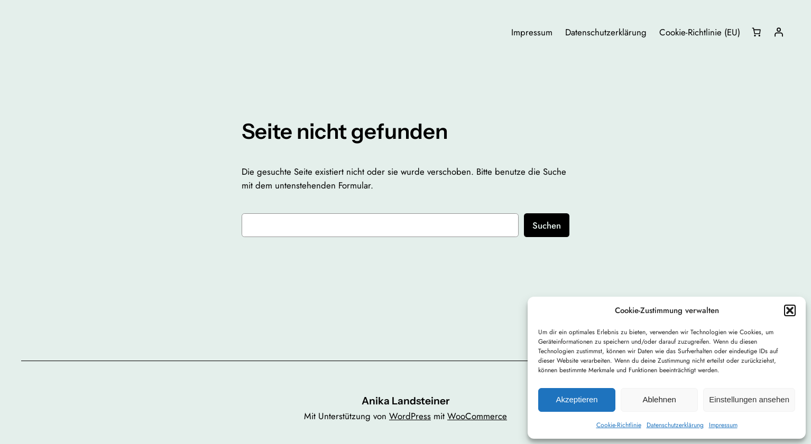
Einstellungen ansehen (749, 399)
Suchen (546, 225)
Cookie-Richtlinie (618, 425)
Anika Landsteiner (405, 400)
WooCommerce (477, 416)
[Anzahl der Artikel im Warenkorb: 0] (756, 32)
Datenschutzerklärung (675, 425)
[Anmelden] (779, 32)
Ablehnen (659, 399)
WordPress (410, 416)
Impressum (723, 425)
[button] (790, 310)
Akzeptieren (576, 399)
